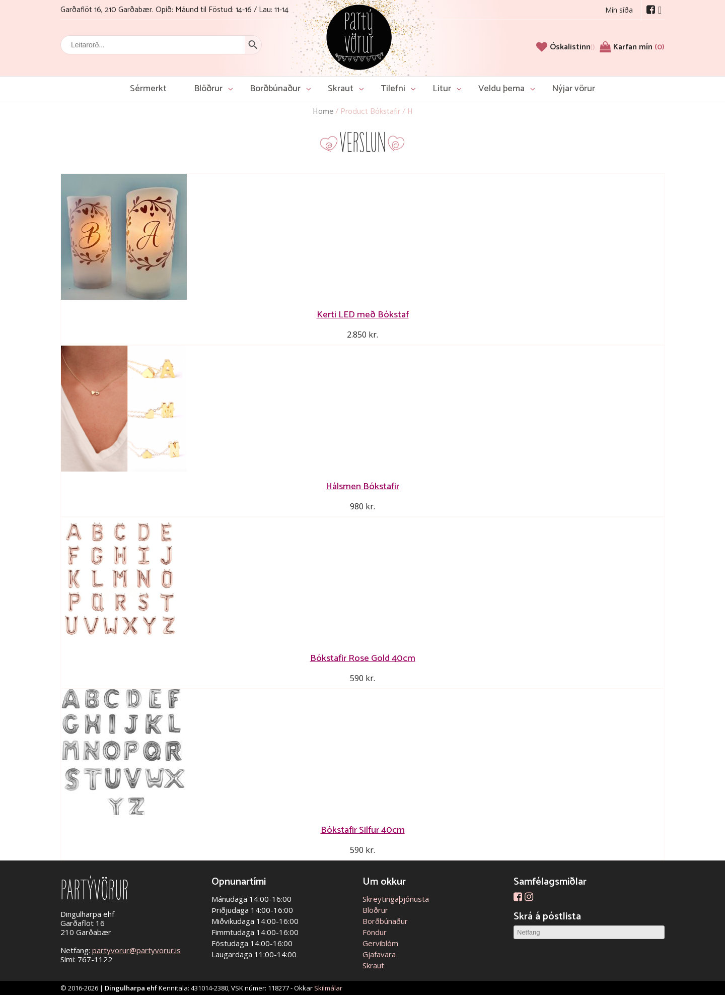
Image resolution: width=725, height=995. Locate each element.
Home (323, 111)
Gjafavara (379, 954)
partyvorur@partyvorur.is (136, 950)
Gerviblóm (380, 943)
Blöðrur (208, 88)
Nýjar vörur (573, 88)
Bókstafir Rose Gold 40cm (362, 658)
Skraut (340, 88)
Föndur (374, 932)
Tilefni (393, 88)
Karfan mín (639, 47)
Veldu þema (501, 88)
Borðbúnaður (275, 88)
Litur (441, 88)
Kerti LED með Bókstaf (363, 314)
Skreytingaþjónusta (395, 899)
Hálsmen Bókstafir (362, 486)
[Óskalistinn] (572, 47)
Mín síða (619, 10)
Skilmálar (328, 987)
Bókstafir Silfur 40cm (363, 830)
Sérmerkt (148, 88)
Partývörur (359, 37)
